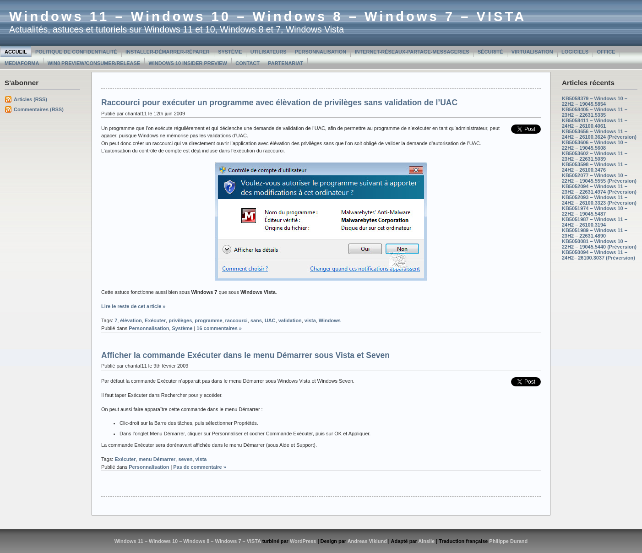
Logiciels (574, 51)
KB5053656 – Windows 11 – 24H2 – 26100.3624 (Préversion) (599, 134)
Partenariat (285, 63)
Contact (247, 63)
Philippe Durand (508, 541)
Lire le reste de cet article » (133, 306)
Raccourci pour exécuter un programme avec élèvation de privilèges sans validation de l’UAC (279, 102)
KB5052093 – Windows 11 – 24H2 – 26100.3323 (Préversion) (599, 200)
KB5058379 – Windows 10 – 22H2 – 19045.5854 (594, 101)
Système (230, 51)
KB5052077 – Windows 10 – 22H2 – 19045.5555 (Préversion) (599, 178)
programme (208, 320)
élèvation (130, 320)
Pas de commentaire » (199, 467)
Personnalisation (320, 51)
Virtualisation (532, 51)
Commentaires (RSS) (39, 109)
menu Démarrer (156, 459)
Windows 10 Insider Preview (188, 63)
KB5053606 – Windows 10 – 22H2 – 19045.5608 (594, 145)
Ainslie (426, 541)
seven (185, 459)
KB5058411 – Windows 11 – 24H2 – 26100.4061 (594, 123)
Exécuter (155, 320)
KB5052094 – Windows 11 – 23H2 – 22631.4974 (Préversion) (599, 189)
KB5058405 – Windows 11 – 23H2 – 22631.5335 (594, 112)
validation (290, 320)
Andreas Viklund (367, 541)
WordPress (303, 541)
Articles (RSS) (30, 99)
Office (606, 51)
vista (310, 320)
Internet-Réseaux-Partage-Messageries (412, 51)
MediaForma (22, 63)
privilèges (180, 320)
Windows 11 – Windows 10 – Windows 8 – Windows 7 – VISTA (267, 16)
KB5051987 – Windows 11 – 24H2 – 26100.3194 (594, 222)
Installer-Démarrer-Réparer (167, 51)
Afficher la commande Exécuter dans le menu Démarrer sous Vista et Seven (245, 355)
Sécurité (490, 51)
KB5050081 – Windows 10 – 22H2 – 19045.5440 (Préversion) (599, 244)
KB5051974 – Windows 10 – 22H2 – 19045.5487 (594, 211)
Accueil (16, 51)
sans (256, 320)
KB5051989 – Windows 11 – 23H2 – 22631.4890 (594, 233)
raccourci (236, 320)
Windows (330, 320)
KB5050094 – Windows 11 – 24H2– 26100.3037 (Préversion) (598, 254)
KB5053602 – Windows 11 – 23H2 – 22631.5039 (594, 156)
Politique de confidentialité (76, 51)
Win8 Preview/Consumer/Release (94, 63)
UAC (270, 320)
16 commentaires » (219, 328)
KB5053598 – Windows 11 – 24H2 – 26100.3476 (594, 167)
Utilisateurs (268, 51)
